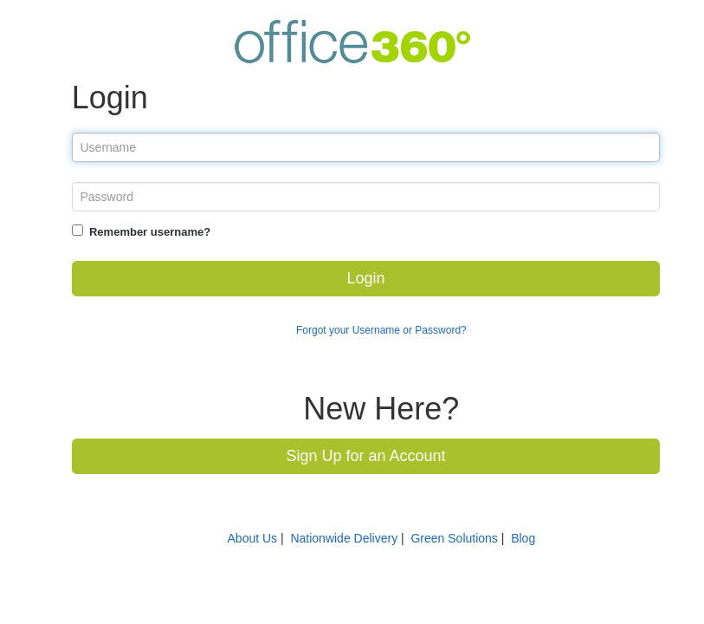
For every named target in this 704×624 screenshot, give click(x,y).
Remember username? (149, 231)
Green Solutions (453, 538)
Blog (523, 538)
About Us (253, 538)
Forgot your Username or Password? (381, 330)
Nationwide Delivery (343, 538)
